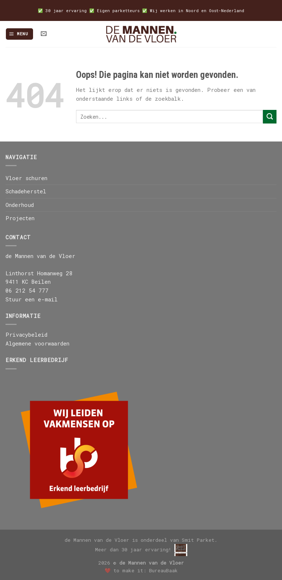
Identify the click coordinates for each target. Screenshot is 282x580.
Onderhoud (20, 204)
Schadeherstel (26, 191)
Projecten (20, 218)
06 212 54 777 (27, 290)
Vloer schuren (26, 178)
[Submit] (269, 116)
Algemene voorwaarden (37, 343)
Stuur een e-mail (32, 299)
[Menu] (19, 33)
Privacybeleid (26, 334)
